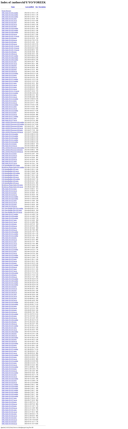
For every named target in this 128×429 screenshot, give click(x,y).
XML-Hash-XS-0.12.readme (10, 81)
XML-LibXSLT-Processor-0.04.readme (13, 148)
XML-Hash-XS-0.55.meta (9, 374)
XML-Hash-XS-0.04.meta (9, 38)
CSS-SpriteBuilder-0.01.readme (11, 165)
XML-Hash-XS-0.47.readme (10, 326)
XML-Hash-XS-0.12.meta (9, 87)
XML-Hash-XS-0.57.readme (10, 384)
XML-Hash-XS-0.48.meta (9, 333)
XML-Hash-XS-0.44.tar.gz (9, 312)
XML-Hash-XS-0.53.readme (10, 361)
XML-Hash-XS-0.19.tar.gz (9, 155)
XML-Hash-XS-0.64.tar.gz (9, 423)
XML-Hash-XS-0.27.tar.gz (9, 222)
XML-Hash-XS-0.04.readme (10, 28)
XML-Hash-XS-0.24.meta (9, 193)
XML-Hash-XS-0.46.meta (9, 322)
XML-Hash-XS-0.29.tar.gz (9, 230)
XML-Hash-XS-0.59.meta (9, 406)
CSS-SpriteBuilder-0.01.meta (10, 169)
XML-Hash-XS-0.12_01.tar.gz (10, 91)
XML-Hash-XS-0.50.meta (9, 345)
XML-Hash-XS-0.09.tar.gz (9, 71)
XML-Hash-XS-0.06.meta (9, 52)
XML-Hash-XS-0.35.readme (10, 255)
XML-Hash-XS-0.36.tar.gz (9, 267)
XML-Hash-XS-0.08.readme (10, 58)
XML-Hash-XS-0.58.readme (10, 386)
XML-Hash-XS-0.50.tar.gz (9, 347)
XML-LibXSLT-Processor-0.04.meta (12, 149)
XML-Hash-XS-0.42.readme (10, 284)
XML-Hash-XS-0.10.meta (9, 75)
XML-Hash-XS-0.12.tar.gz (9, 89)
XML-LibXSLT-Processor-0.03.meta (12, 130)
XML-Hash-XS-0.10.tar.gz (9, 77)
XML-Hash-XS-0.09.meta (9, 69)
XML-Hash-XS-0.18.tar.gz (9, 146)
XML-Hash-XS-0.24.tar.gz (9, 194)
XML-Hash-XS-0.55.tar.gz (9, 376)
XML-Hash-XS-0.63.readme (10, 394)
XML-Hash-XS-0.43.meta (9, 306)
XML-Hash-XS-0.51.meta (9, 351)
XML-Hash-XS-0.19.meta (9, 153)
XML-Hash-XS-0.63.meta (9, 418)
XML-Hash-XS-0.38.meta (9, 275)
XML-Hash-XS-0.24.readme (10, 142)
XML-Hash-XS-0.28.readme (10, 216)
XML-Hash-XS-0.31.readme (10, 234)
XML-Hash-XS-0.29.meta (9, 228)
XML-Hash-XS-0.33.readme (10, 249)
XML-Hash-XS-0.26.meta (9, 204)
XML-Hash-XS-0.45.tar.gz (9, 318)
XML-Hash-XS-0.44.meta (9, 310)
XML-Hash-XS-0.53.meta (9, 363)
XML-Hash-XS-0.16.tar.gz (9, 114)
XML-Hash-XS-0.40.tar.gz (9, 292)
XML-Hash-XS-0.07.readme (10, 56)
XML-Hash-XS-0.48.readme (10, 331)
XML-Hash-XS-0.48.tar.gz (9, 335)
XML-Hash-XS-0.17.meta (9, 118)
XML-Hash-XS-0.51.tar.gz (9, 353)
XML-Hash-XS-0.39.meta (9, 286)
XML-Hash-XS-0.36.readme (10, 257)
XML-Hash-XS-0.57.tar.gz (9, 400)
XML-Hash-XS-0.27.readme (10, 214)
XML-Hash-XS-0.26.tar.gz (9, 206)
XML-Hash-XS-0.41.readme (10, 283)
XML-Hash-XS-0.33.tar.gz (9, 253)
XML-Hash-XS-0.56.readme (10, 378)
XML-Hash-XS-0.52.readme (10, 355)
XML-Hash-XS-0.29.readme (10, 218)
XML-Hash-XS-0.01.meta (9, 18)
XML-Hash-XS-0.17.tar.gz (9, 120)
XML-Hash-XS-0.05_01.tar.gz (10, 46)
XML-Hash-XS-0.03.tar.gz (9, 34)
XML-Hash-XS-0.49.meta (9, 339)
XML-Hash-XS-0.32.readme (10, 236)
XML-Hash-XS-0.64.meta (9, 421)
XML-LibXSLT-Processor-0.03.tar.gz (12, 132)
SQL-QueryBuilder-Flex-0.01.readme (12, 208)
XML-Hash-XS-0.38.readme (10, 273)
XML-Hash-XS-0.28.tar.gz (9, 226)
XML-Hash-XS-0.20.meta (9, 157)
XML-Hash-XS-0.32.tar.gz (9, 247)
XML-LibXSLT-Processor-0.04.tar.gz (12, 151)
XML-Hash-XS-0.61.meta (9, 410)
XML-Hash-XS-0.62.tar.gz (9, 416)
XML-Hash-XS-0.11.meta (9, 83)
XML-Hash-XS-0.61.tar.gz (9, 412)
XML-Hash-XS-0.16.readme (10, 110)
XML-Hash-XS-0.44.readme (10, 304)
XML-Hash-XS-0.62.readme (10, 392)
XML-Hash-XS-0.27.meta (9, 220)
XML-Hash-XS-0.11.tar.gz (9, 85)
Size (36, 7)
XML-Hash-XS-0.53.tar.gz (9, 365)
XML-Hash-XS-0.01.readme (10, 13)
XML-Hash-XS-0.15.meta (9, 106)
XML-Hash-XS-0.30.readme (10, 232)
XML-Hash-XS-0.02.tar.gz (9, 24)
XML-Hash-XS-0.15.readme (10, 104)
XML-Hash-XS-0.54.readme (10, 367)
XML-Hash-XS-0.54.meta (9, 369)
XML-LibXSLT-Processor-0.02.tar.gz (12, 128)
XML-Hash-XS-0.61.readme (10, 390)
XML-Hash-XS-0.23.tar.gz (9, 191)
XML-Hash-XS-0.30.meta (9, 238)
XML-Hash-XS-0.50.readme (10, 343)
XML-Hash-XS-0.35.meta (9, 259)
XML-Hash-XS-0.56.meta (9, 380)
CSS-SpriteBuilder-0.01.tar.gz (10, 171)
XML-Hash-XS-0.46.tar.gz (9, 324)
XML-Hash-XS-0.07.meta (9, 61)
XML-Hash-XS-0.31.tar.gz (9, 243)
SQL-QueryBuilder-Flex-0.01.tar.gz (12, 212)
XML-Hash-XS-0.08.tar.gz (9, 67)
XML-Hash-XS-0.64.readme (10, 396)
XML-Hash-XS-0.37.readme (10, 265)
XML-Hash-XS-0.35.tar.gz (9, 261)
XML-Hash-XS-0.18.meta (9, 144)
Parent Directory (6, 11)
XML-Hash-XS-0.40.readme (10, 281)
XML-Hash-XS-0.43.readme (10, 302)
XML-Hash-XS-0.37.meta (9, 269)
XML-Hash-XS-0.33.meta (9, 251)
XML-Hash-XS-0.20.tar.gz (9, 159)
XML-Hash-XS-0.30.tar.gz (9, 239)
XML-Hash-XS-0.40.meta (9, 290)
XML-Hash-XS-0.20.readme (10, 138)
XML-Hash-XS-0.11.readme (10, 79)
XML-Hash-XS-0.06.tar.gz (9, 54)
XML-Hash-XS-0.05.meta (9, 42)
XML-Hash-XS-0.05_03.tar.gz (10, 50)
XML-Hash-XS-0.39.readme (10, 279)
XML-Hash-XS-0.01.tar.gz (9, 20)
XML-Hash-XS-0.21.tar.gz (9, 163)
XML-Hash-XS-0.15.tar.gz (9, 108)
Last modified (29, 7)
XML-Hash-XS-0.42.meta (9, 298)
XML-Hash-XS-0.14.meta (9, 101)
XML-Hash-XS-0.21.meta (9, 161)
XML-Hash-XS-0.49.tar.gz (9, 341)
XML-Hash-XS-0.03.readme (10, 16)
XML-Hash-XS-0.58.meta (9, 402)
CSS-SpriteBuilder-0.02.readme (11, 173)
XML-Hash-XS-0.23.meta (9, 189)
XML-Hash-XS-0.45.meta (9, 316)
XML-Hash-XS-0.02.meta (9, 22)
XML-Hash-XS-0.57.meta (9, 398)
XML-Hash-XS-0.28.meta (9, 224)
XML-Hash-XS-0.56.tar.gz (9, 382)
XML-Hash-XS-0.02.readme (10, 14)
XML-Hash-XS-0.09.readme (10, 59)
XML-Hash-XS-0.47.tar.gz (9, 329)
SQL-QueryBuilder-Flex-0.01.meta (12, 210)
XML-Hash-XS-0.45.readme (10, 314)
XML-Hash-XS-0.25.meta (9, 200)
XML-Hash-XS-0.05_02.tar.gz (10, 48)
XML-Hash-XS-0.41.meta (9, 294)
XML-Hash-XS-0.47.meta (9, 328)
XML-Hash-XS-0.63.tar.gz (9, 419)
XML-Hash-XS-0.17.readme (10, 116)
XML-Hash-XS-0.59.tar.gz (9, 408)
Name (13, 7)
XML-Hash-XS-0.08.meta (9, 65)
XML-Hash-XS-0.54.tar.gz (9, 371)
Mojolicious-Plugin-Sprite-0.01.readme (13, 167)
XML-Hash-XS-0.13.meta (9, 95)
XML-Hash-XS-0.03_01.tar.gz (10, 36)
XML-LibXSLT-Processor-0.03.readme (13, 124)
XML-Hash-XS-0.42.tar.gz (9, 300)
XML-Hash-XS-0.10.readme (10, 73)
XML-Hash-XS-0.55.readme (10, 373)
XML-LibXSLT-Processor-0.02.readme (13, 122)
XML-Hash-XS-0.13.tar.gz (9, 97)
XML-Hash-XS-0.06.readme (10, 32)
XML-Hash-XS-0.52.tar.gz (9, 359)
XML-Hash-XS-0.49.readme (10, 337)
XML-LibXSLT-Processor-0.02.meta (12, 126)
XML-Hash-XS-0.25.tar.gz (9, 202)
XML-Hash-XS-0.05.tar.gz (9, 44)
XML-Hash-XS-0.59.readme (10, 388)
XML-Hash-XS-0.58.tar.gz (9, 404)
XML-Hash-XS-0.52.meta (9, 357)
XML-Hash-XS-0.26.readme (10, 198)
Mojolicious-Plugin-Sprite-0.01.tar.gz (12, 187)
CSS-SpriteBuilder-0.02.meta (10, 175)
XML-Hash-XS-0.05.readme (10, 30)
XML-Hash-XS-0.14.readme (10, 99)
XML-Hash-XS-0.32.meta (9, 245)
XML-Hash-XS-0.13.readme (10, 93)
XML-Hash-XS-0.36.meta (9, 263)
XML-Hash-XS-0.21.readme (10, 140)
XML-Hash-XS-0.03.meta (9, 26)
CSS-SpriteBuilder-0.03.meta (10, 181)
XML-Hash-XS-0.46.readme (10, 320)
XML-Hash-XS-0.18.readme (10, 134)
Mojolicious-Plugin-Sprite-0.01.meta (12, 185)
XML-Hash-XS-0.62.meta (9, 414)
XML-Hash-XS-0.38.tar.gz (9, 277)
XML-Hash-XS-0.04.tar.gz (9, 40)
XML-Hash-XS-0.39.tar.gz (9, 288)
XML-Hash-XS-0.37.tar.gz (9, 271)
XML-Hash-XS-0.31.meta (9, 241)
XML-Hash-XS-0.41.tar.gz (9, 296)
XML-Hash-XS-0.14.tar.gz (9, 103)
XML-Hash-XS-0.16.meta (9, 112)
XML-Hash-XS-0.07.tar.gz (9, 63)
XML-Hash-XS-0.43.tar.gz (9, 308)
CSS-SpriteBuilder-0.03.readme (11, 179)
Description (42, 7)
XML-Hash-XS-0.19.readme (10, 136)
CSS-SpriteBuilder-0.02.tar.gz (10, 177)
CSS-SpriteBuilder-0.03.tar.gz (10, 183)
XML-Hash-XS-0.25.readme (10, 196)
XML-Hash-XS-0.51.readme (10, 349)
